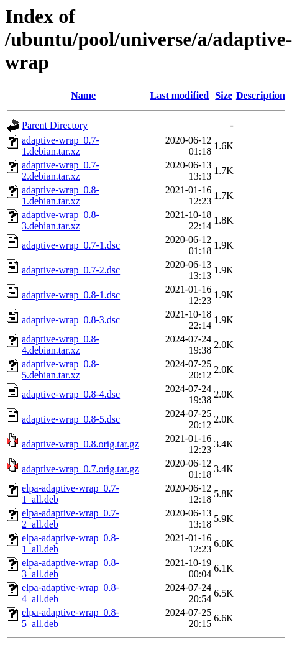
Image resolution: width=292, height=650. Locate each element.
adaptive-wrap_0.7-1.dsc (71, 245)
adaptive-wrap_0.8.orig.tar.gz (80, 444)
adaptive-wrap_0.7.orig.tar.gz (80, 469)
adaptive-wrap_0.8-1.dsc (71, 295)
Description (260, 95)
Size (223, 95)
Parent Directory (55, 125)
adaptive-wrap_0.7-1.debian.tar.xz (60, 146)
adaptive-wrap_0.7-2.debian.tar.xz (60, 170)
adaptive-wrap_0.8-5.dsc (71, 419)
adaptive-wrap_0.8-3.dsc (71, 319)
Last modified (179, 95)
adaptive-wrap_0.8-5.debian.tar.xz (60, 369)
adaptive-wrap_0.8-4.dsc (71, 394)
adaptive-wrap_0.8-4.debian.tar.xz (60, 344)
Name (83, 95)
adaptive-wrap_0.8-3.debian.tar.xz (60, 220)
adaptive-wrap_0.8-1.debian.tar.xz (60, 195)
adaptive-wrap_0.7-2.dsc (71, 270)
